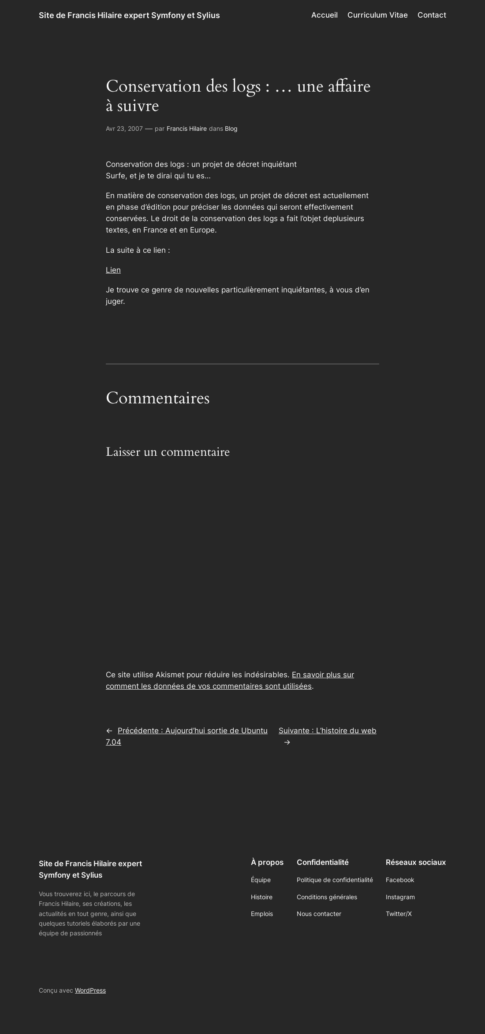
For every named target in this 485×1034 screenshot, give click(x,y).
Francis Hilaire (187, 128)
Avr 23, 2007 (124, 128)
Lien (113, 270)
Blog (231, 128)
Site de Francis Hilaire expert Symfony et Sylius (129, 15)
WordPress (90, 990)
